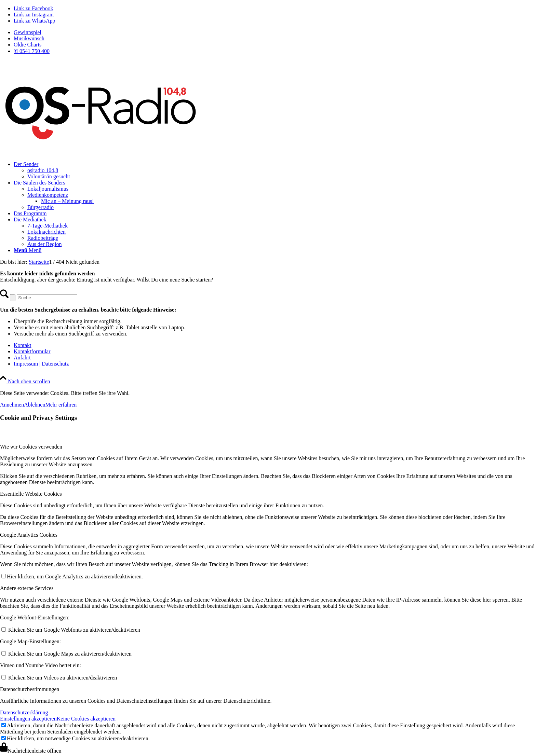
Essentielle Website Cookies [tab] (31, 494)
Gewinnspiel (27, 32)
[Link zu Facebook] (33, 8)
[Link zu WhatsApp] (34, 21)
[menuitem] (275, 32)
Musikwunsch (29, 38)
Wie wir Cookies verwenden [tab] (31, 447)
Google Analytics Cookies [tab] (28, 535)
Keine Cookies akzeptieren (86, 719)
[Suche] (47, 297)
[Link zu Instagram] (34, 14)
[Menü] (27, 250)
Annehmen (12, 405)
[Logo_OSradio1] (101, 152)
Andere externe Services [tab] (26, 588)
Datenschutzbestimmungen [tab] (29, 689)
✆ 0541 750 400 (32, 51)
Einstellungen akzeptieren (28, 719)
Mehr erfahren (61, 405)
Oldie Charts (27, 44)
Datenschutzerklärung (24, 712)
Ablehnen (34, 405)
